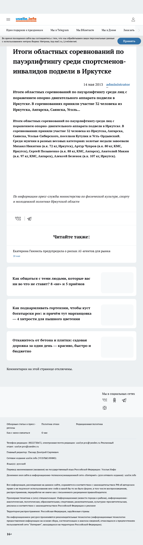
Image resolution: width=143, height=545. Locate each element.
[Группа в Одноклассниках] (114, 400)
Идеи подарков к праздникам (24, 30)
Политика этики (50, 424)
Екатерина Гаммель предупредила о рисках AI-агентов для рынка (71, 254)
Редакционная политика (89, 424)
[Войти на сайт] (133, 19)
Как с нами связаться (18, 432)
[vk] (18, 218)
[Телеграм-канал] (124, 400)
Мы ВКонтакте (85, 30)
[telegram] (31, 218)
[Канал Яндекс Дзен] (105, 408)
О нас (45, 432)
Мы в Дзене (109, 30)
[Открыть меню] (8, 19)
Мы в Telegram (60, 30)
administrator (118, 84)
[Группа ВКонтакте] (105, 400)
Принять (129, 41)
